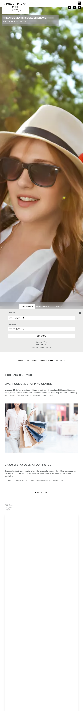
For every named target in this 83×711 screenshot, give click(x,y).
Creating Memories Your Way (14, 21)
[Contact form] (74, 7)
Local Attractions (46, 360)
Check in (11, 313)
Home (20, 360)
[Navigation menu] (79, 3)
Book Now (41, 336)
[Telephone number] (69, 7)
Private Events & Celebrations (24, 18)
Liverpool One (15, 395)
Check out (12, 324)
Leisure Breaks (31, 360)
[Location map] (79, 7)
